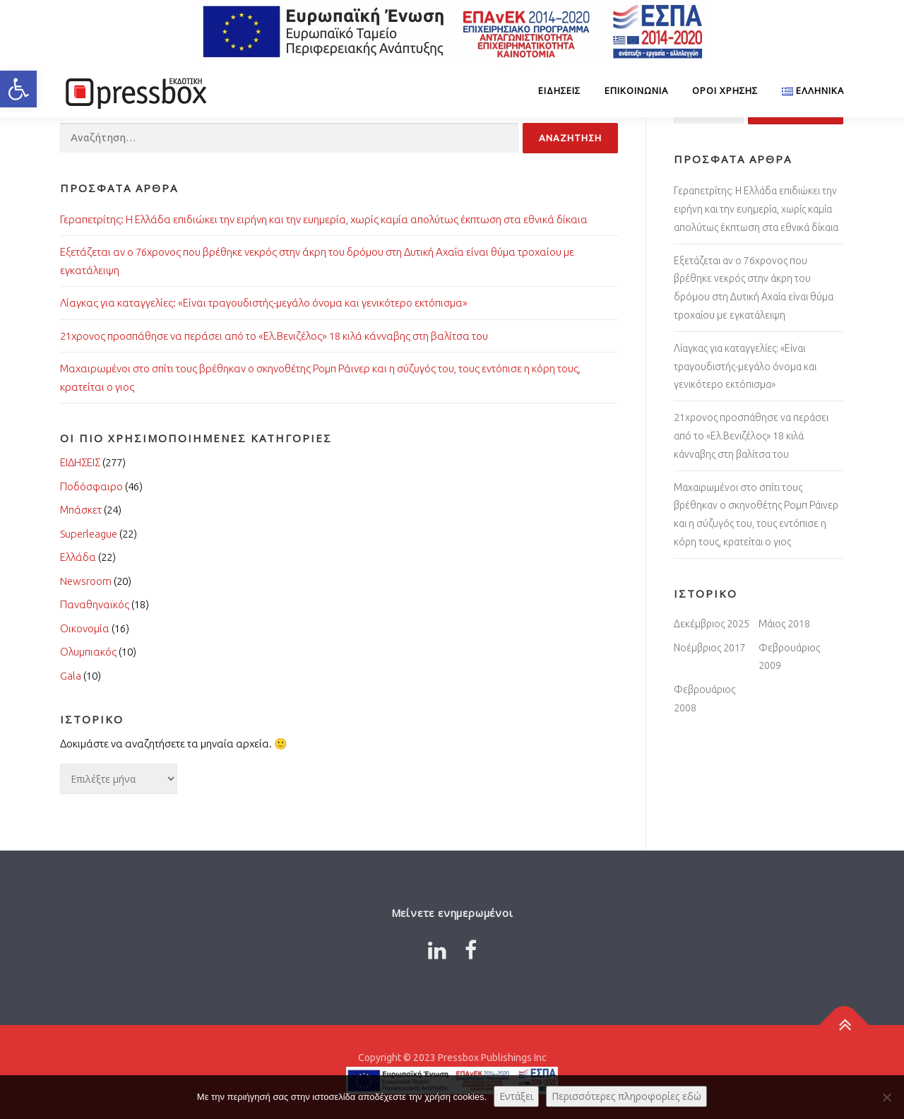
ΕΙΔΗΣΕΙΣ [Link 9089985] (559, 90)
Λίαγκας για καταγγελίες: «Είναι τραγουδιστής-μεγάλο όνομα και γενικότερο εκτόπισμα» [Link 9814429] (745, 367)
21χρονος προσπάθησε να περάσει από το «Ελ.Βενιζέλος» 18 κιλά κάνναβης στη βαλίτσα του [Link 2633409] (274, 336)
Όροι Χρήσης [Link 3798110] (725, 90)
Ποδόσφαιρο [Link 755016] (91, 486)
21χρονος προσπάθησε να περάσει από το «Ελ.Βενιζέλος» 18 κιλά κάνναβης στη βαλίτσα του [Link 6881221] (751, 436)
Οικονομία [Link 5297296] (84, 628)
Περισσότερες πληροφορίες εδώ (626, 1096)
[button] (18, 89)
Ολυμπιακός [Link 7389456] (88, 652)
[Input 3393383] (289, 138)
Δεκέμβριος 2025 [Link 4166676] (711, 623)
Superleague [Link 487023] (88, 534)
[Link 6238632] (437, 950)
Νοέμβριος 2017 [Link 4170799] (710, 647)
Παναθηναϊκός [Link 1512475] (94, 604)
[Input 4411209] (570, 138)
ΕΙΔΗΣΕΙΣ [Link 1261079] (80, 462)
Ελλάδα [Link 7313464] (78, 557)
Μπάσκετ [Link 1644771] (81, 510)
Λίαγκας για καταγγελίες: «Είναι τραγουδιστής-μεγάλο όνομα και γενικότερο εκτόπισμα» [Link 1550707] (264, 303)
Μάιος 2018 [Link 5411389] (784, 623)
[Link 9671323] (807, 90)
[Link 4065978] (471, 950)
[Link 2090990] (844, 1025)
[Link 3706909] (134, 91)
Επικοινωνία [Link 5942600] (636, 90)
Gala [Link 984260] (70, 676)
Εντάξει (516, 1096)
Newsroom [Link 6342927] (86, 581)
